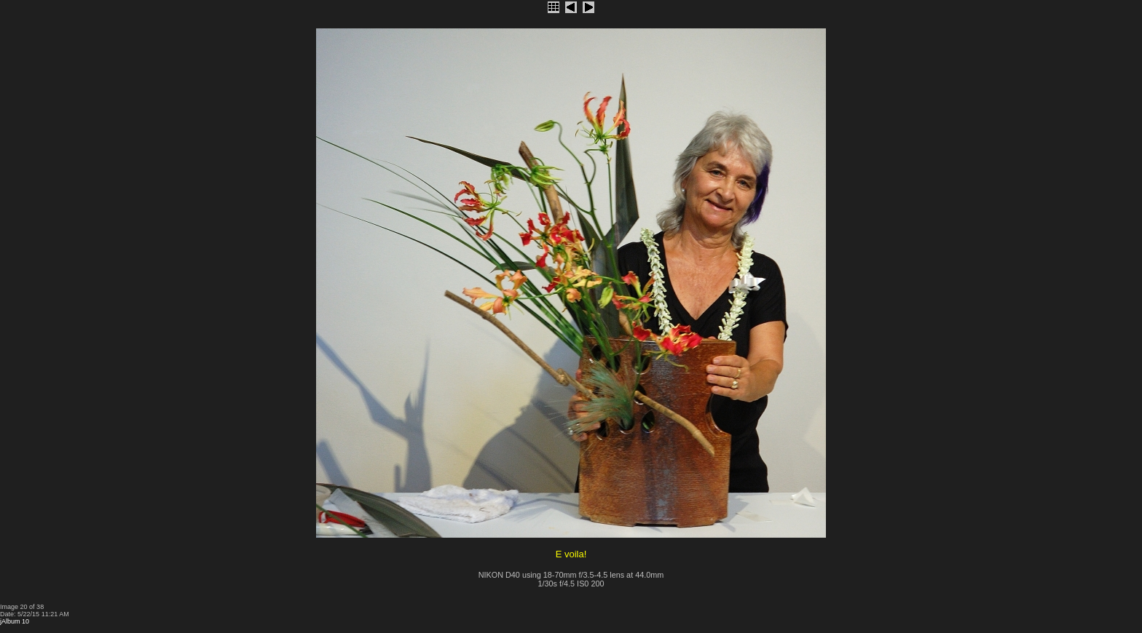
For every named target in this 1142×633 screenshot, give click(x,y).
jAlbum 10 (14, 621)
